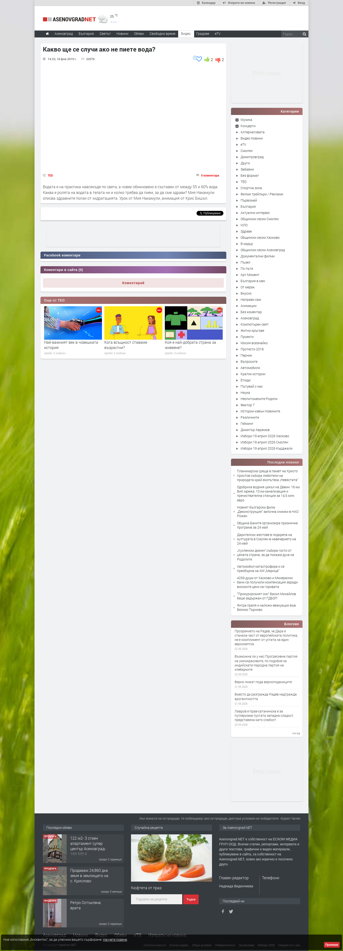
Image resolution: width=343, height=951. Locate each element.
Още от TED (54, 300)
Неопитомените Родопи (259, 398)
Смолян (247, 150)
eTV (243, 144)
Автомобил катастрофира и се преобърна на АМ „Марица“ (260, 568)
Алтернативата (253, 132)
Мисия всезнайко (254, 343)
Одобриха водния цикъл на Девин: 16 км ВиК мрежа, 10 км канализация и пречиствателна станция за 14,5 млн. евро (268, 493)
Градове (202, 33)
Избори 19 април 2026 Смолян (264, 442)
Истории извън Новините (260, 411)
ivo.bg (296, 733)
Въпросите (249, 361)
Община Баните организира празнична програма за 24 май (267, 525)
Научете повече (115, 939)
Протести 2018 (252, 349)
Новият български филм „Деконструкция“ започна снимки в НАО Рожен (267, 511)
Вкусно (246, 293)
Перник (246, 355)
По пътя (247, 268)
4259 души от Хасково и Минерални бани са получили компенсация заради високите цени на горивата (267, 582)
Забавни (247, 169)
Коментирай (133, 283)
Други (245, 163)
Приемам (331, 944)
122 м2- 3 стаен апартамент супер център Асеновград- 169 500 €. (88, 846)
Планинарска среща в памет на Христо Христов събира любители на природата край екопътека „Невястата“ (267, 475)
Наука (245, 392)
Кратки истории (253, 374)
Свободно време (162, 33)
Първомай (249, 200)
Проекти (247, 336)
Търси (191, 899)
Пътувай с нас (252, 386)
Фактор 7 (248, 405)
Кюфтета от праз (146, 887)
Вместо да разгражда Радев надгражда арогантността (266, 696)
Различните (250, 417)
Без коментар (251, 312)
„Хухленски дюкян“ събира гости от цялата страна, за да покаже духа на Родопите (265, 554)
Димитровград (252, 157)
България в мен (253, 281)
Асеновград (250, 318)
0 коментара (210, 175)
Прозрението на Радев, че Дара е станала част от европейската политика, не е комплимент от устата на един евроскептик (266, 637)
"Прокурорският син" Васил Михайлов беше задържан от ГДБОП (266, 596)
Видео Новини (252, 138)
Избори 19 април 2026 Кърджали (267, 448)
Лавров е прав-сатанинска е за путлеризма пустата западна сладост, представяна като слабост (264, 715)
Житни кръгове (252, 330)
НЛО (244, 225)
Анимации (249, 305)
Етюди (246, 380)
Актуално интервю (255, 212)
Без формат (250, 175)
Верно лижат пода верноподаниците (263, 682)
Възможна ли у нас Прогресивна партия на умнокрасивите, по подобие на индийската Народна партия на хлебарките (266, 663)
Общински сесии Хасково (260, 237)
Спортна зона (251, 188)
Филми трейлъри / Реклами (262, 194)
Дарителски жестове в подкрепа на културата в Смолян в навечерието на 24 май (266, 539)
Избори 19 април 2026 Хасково (265, 436)
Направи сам (251, 299)
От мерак (248, 287)
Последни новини (283, 462)
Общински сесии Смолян (260, 219)
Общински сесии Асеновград (263, 250)
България (248, 206)
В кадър (247, 243)
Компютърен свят (255, 324)
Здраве (246, 231)
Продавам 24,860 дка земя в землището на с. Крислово (89, 875)
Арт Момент (250, 274)
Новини (122, 33)
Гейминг (247, 423)
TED (50, 175)
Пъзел (245, 262)
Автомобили (250, 367)
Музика (246, 119)
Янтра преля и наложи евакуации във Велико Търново (266, 607)
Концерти (248, 126)
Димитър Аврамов (255, 429)
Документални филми (258, 256)
